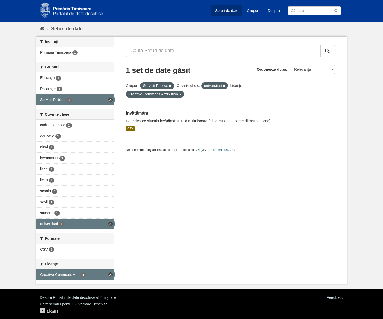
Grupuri (253, 11)
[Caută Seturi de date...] (223, 51)
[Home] (42, 28)
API (197, 150)
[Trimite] (336, 10)
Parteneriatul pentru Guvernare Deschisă (73, 304)
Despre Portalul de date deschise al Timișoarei (78, 297)
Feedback (335, 297)
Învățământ (137, 113)
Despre (274, 11)
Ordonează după (271, 69)
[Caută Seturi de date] (314, 10)
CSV (130, 128)
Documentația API (221, 150)
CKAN (49, 311)
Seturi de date (226, 11)
